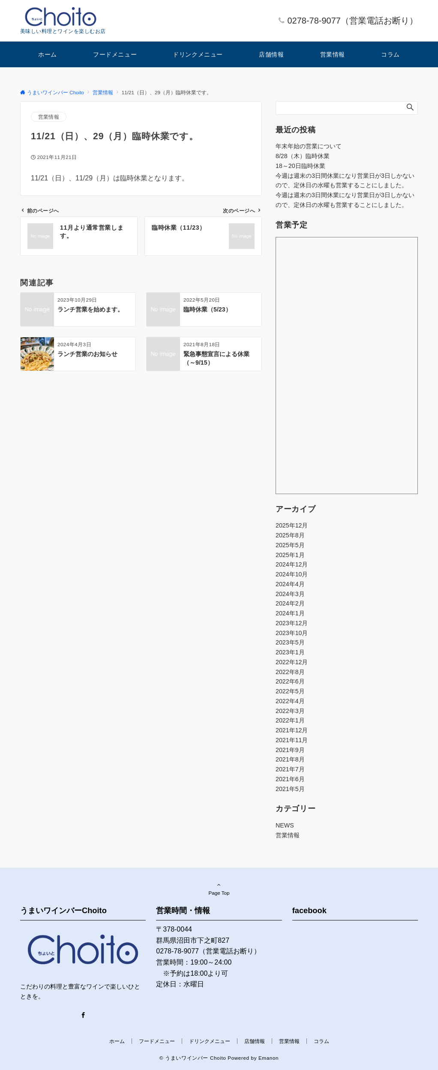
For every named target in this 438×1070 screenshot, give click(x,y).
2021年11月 (292, 740)
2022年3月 (290, 710)
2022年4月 (290, 701)
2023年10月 (292, 632)
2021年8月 (290, 759)
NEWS (285, 825)
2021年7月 (290, 769)
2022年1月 (290, 720)
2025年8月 (290, 535)
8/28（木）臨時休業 (303, 156)
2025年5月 (290, 545)
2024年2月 (290, 603)
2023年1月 (290, 652)
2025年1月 (290, 554)
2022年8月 (290, 671)
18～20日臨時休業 (300, 165)
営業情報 (48, 117)
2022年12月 (292, 662)
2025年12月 (292, 525)
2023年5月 (290, 642)
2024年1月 (290, 613)
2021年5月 (290, 788)
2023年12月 (292, 623)
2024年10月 (292, 574)
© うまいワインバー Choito (192, 1058)
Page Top (219, 888)
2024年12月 (292, 564)
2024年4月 (290, 584)
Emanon (268, 1058)
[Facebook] (83, 1015)
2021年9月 (290, 749)
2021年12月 (292, 730)
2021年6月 (290, 779)
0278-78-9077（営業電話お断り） (352, 20)
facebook (309, 910)
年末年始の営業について (309, 146)
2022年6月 (290, 681)
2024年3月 (290, 593)
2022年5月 (290, 691)
